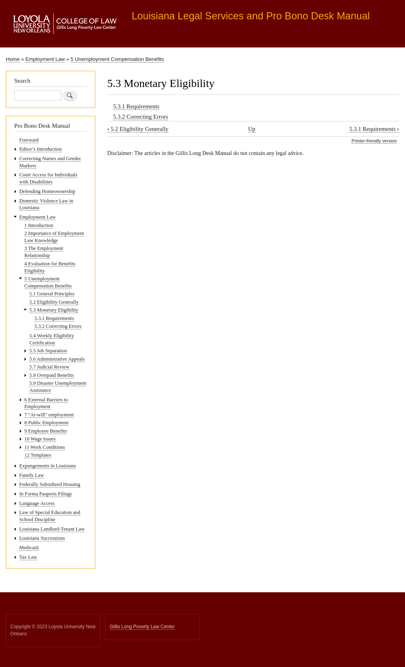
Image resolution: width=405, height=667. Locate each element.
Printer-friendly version (374, 140)
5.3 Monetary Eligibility (53, 310)
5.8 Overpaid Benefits (51, 375)
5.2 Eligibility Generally (137, 129)
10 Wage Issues (40, 439)
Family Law (31, 475)
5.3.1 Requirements (136, 106)
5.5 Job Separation (48, 350)
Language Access (37, 503)
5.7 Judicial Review (49, 367)
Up (251, 129)
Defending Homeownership (47, 191)
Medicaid (28, 547)
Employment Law (45, 59)
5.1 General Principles (51, 294)
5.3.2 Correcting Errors (140, 116)
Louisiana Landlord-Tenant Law (52, 529)
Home (13, 59)
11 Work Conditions (45, 447)
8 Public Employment (46, 422)
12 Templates (38, 455)
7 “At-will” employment (49, 415)
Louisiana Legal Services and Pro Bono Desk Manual (251, 15)
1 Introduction (39, 225)
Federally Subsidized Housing (49, 484)
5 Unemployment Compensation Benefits (117, 59)
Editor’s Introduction (40, 149)
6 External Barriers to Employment (46, 403)
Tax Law (28, 557)
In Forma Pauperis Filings (45, 494)
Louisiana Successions (42, 538)
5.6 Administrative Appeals (57, 359)
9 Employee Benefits (46, 431)
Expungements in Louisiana (47, 466)
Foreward (29, 140)
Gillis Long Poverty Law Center (142, 626)
